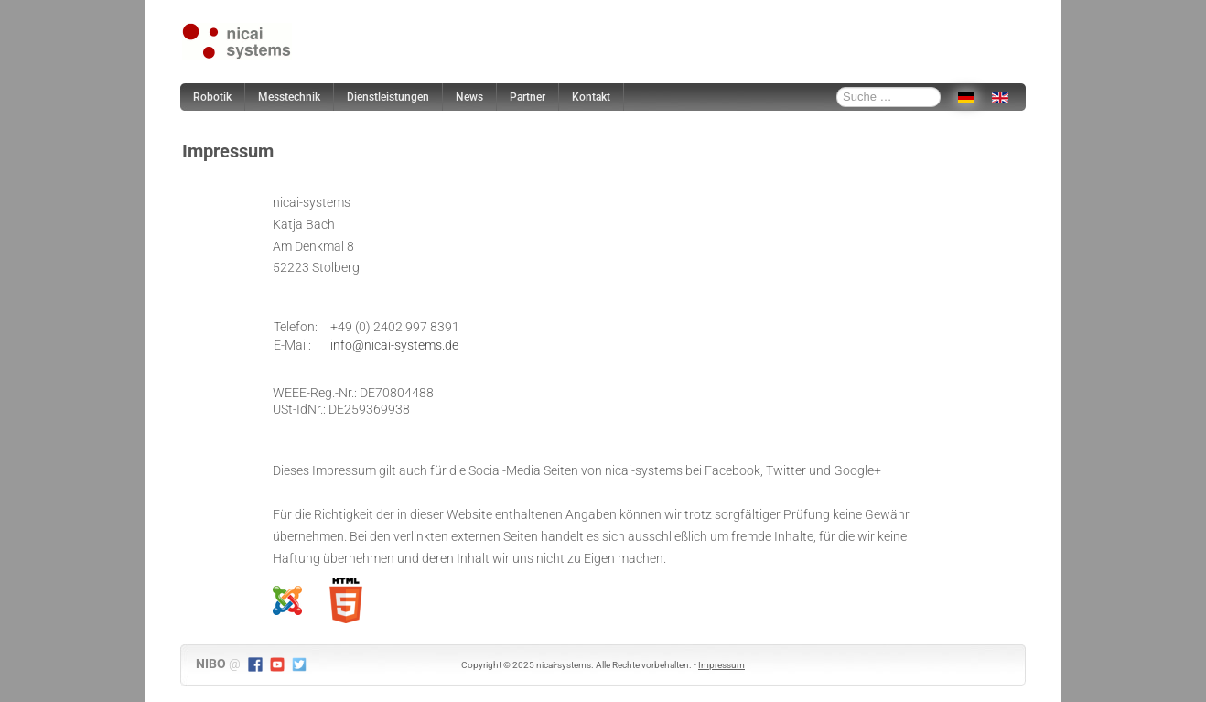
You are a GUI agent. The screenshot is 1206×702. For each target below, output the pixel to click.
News (469, 97)
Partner (527, 97)
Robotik (212, 97)
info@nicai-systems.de (394, 345)
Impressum (721, 665)
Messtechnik (289, 97)
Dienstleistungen (388, 97)
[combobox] (888, 97)
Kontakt (591, 97)
